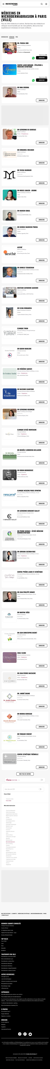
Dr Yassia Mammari (24, 170)
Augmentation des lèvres (11, 814)
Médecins (11, 37)
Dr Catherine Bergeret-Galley (28, 511)
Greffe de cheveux (10, 831)
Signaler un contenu (5, 1016)
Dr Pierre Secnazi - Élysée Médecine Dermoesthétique (30, 532)
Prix (17, 37)
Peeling (7, 845)
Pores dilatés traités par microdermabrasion (11, 996)
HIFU (7, 833)
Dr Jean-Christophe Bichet (27, 632)
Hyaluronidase (9, 834)
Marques (3, 1024)
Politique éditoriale (20, 1059)
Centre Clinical (4, 928)
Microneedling (9, 843)
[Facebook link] (25, 1034)
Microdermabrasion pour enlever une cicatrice (11, 994)
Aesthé (19, 247)
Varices (7, 862)
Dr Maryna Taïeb (23, 612)
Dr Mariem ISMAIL (23, 210)
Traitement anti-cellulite (11, 857)
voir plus (37, 68)
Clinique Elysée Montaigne (26, 429)
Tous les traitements (10, 810)
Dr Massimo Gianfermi (25, 389)
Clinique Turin (22, 328)
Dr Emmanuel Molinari (25, 150)
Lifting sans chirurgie (10, 836)
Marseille (3, 948)
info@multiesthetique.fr (31, 1054)
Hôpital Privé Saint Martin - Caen (8, 932)
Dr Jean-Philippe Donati (26, 592)
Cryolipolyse (9, 819)
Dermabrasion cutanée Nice (7, 961)
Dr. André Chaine (23, 693)
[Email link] (30, 1034)
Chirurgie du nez (5, 976)
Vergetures (8, 864)
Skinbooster (8, 855)
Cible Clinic (21, 653)
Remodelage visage (5, 986)
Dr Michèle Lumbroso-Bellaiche (29, 450)
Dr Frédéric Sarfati (24, 369)
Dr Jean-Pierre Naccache (26, 673)
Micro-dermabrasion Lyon (7, 958)
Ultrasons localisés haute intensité (9, 981)
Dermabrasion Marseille (6, 963)
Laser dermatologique (6, 979)
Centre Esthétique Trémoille (27, 754)
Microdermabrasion (10, 841)
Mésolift (8, 838)
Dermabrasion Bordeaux (6, 965)
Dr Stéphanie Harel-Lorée (7, 930)
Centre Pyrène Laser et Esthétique (30, 572)
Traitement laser (9, 861)
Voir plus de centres (25, 774)
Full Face (8, 829)
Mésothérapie (9, 840)
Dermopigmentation (10, 821)
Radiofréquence (9, 848)
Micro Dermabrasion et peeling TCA (9, 1005)
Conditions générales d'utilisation (34, 1059)
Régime (7, 850)
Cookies (30, 1057)
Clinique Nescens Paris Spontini (29, 490)
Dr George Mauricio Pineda (27, 227)
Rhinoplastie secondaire (6, 983)
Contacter (42, 58)
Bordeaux (3, 950)
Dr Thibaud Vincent (24, 734)
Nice (2, 945)
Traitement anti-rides (10, 859)
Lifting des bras (4, 988)
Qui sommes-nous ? (5, 1011)
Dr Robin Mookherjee (25, 470)
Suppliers (3, 1026)
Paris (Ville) (8, 800)
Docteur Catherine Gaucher (27, 288)
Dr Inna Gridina (23, 87)
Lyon (2, 943)
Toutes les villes (9, 799)
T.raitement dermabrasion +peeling (9, 1003)
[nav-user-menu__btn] (46, 4)
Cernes (7, 817)
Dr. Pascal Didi (23, 43)
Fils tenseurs (9, 828)
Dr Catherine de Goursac (26, 129)
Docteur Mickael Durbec (6, 935)
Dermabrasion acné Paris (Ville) (8, 956)
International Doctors (6, 1029)
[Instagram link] (19, 1034)
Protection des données (11, 1057)
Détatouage (8, 822)
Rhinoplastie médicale (11, 854)
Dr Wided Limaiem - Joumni (26, 190)
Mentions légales (10, 1059)
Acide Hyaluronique (10, 812)
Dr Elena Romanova (24, 308)
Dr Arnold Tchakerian (25, 267)
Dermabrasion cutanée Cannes (8, 970)
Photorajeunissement (11, 847)
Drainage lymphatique (11, 824)
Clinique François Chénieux (7, 925)
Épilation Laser (9, 826)
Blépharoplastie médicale (12, 815)
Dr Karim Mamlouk (24, 348)
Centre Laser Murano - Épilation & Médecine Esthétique (30, 66)
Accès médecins (5, 1022)
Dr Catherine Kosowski (25, 409)
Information (4, 37)
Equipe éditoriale (5, 1013)
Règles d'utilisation (22, 1057)
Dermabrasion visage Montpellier (8, 968)
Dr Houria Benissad (24, 713)
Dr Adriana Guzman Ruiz (26, 551)
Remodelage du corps (11, 852)
